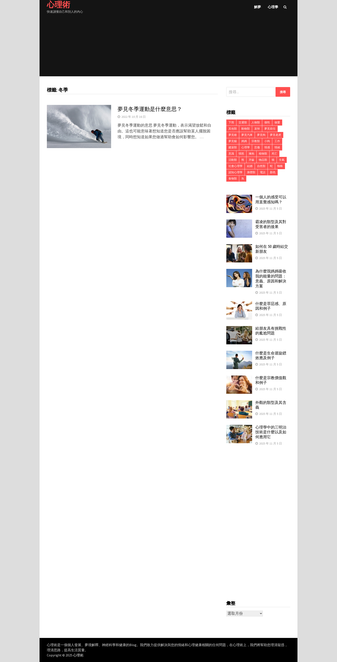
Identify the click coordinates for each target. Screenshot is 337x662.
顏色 (273, 172)
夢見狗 (261, 135)
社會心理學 (235, 166)
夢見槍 (232, 135)
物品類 (263, 160)
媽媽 (244, 141)
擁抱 (251, 153)
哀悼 (257, 128)
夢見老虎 (275, 135)
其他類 (232, 128)
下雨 (231, 122)
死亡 (274, 153)
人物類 (255, 122)
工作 (277, 141)
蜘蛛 (280, 166)
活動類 (232, 160)
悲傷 (257, 147)
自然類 (261, 166)
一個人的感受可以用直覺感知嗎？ (270, 199)
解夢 (257, 7)
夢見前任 (270, 128)
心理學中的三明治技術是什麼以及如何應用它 (270, 432)
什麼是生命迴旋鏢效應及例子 (270, 355)
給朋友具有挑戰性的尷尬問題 (270, 331)
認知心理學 (235, 172)
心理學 (273, 7)
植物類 (263, 153)
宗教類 (255, 141)
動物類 (245, 128)
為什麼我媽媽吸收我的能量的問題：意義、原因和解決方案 (270, 278)
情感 (267, 147)
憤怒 (241, 153)
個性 (267, 122)
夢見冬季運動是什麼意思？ (150, 109)
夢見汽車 (247, 135)
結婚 (250, 166)
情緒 (277, 147)
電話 (262, 172)
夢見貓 (232, 141)
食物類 (232, 178)
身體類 (251, 172)
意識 (231, 153)
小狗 (267, 141)
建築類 (232, 147)
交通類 (243, 122)
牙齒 (251, 160)
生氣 (282, 160)
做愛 (277, 122)
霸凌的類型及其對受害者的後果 (270, 224)
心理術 (78, 655)
